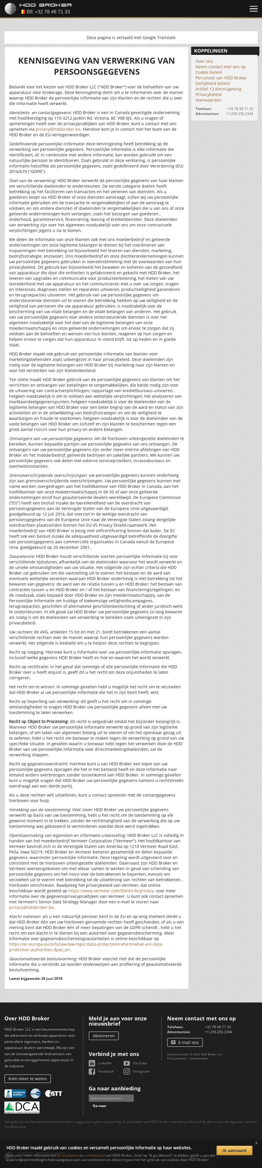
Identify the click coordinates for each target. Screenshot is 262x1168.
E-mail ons (188, 1042)
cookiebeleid (94, 1155)
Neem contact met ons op (221, 66)
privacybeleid (67, 1155)
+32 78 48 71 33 (240, 108)
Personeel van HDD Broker (221, 78)
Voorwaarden (209, 100)
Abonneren (104, 1035)
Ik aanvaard (234, 1150)
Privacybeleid (209, 94)
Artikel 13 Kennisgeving (219, 89)
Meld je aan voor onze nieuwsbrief (118, 1021)
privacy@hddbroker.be (58, 129)
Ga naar (99, 1105)
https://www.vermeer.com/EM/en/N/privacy (111, 890)
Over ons (204, 61)
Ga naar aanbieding (115, 1088)
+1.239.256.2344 (239, 113)
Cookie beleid (209, 72)
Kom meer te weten (27, 1078)
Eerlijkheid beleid (213, 83)
